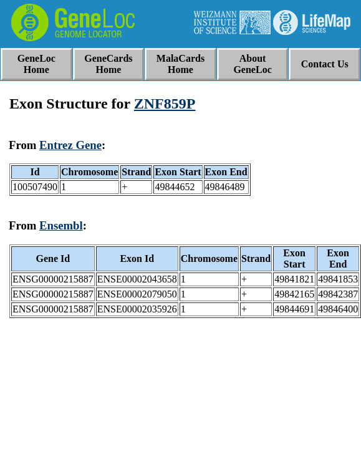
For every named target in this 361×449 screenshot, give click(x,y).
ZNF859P (165, 103)
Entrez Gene (70, 145)
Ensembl (61, 225)
